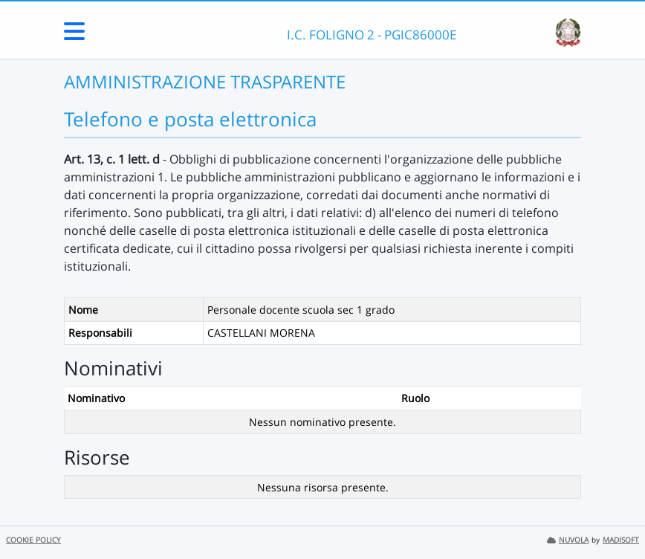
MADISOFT (621, 540)
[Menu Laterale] (74, 36)
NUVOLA (568, 540)
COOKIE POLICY (33, 540)
